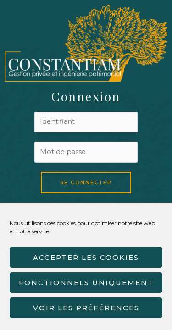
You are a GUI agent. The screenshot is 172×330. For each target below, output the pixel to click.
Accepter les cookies (86, 257)
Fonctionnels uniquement (86, 282)
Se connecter (86, 182)
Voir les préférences (86, 307)
